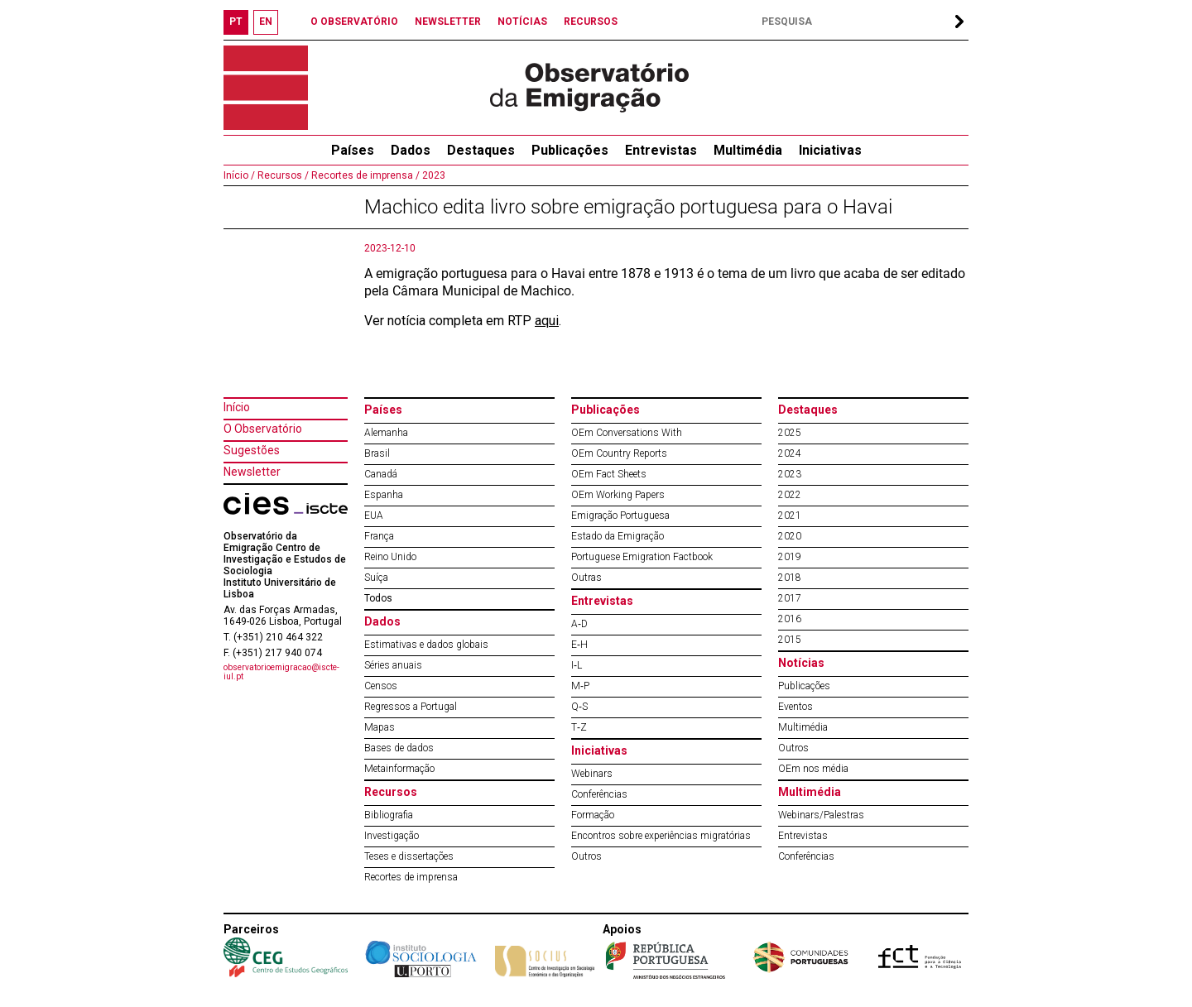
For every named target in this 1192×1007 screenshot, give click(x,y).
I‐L (576, 665)
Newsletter (252, 471)
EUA (373, 515)
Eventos (795, 706)
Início (236, 407)
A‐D (579, 624)
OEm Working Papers (618, 495)
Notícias (801, 662)
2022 (789, 495)
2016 (789, 619)
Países (383, 409)
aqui (547, 320)
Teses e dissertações (409, 856)
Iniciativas (830, 150)
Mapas (379, 727)
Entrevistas (661, 150)
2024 (789, 453)
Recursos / (282, 175)
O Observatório (262, 428)
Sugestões (251, 450)
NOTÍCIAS (522, 21)
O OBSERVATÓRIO (354, 21)
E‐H (579, 644)
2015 (789, 639)
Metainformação (399, 768)
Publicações (569, 150)
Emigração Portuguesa (620, 515)
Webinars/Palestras (821, 815)
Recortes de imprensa (411, 877)
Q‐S (579, 706)
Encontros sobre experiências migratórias (661, 836)
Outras (586, 577)
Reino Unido (390, 557)
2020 (789, 536)
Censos (380, 686)
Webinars (592, 773)
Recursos (390, 791)
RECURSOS (591, 21)
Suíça (376, 577)
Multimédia (748, 150)
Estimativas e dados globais (426, 644)
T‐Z (579, 727)
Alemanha (386, 433)
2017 (789, 598)
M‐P (580, 686)
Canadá (380, 474)
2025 (789, 433)
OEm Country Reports (619, 453)
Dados (410, 150)
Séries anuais (393, 665)
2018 (789, 577)
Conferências (599, 794)
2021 (789, 515)
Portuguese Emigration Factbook (642, 557)
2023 (432, 175)
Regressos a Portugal (410, 706)
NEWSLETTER (448, 21)
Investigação (391, 836)
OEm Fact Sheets (608, 474)
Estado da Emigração (617, 536)
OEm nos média (813, 768)
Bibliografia (388, 815)
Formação (592, 815)
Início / (239, 175)
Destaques (481, 150)
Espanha (383, 495)
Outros (586, 856)
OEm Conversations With (626, 433)
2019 (789, 557)
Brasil (377, 453)
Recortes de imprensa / (364, 175)
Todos (378, 598)
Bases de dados (399, 748)
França (379, 536)
